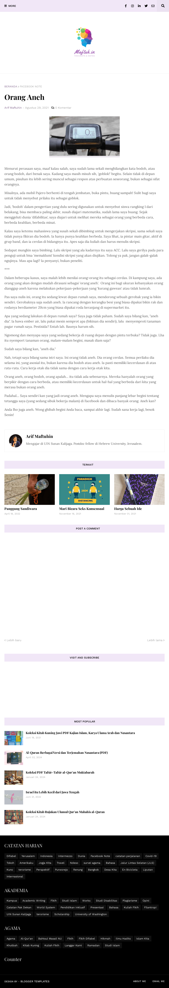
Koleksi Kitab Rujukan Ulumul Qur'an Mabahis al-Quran (65, 812)
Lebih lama (154, 640)
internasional (15, 876)
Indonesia (46, 856)
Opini (146, 900)
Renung (78, 869)
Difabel (11, 856)
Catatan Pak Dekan (19, 907)
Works (86, 900)
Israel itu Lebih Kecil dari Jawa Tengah (52, 792)
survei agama (92, 862)
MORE (12, 5)
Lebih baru (14, 640)
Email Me (158, 981)
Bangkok (93, 869)
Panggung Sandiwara (20, 508)
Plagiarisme (130, 900)
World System (46, 907)
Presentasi (97, 907)
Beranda (10, 86)
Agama (11, 938)
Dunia (81, 856)
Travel (60, 862)
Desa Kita (110, 869)
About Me (139, 981)
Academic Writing (33, 900)
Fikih (54, 900)
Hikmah (105, 938)
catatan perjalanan (128, 856)
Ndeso (74, 862)
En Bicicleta (130, 869)
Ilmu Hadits (123, 938)
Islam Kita (142, 938)
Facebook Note (31, 86)
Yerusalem (28, 856)
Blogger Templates (35, 981)
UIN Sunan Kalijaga (19, 914)
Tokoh (10, 862)
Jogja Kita (45, 862)
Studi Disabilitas (106, 900)
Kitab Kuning (31, 945)
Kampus (12, 900)
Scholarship (62, 914)
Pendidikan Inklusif (73, 907)
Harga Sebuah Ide (128, 508)
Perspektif (43, 869)
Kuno (10, 869)
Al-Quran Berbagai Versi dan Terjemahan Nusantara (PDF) (67, 752)
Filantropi (150, 907)
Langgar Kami (73, 945)
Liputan (148, 869)
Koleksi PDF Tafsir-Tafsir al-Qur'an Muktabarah (60, 772)
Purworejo (61, 869)
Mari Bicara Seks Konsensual (81, 508)
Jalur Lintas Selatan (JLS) (137, 862)
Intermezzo (65, 856)
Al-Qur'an (27, 938)
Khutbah (12, 945)
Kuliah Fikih (131, 907)
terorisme (24, 869)
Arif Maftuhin (39, 436)
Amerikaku (26, 862)
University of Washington (91, 914)
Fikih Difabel (87, 938)
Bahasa (110, 862)
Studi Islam (69, 900)
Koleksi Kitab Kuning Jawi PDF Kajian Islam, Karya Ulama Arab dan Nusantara (80, 733)
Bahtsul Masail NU (50, 938)
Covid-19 (150, 856)
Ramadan (93, 945)
